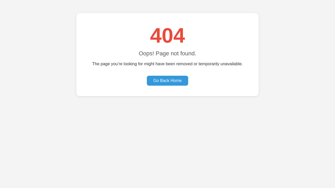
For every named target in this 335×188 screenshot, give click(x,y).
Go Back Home (167, 80)
